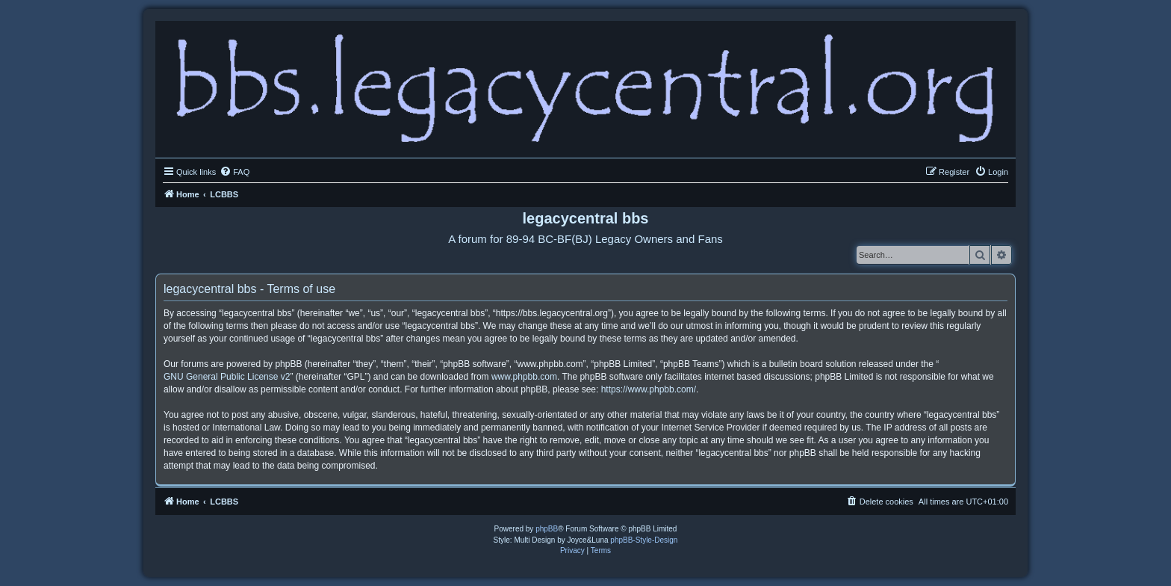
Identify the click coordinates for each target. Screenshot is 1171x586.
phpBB (546, 529)
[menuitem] (234, 172)
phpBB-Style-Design (643, 540)
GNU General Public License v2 (227, 376)
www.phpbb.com (524, 376)
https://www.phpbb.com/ (648, 389)
